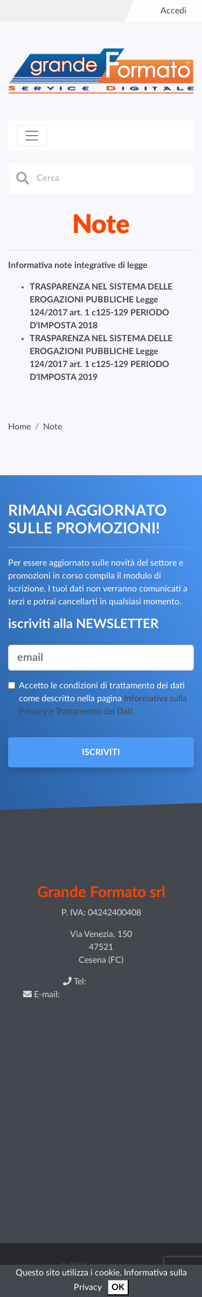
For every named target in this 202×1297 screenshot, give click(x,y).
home (101, 1027)
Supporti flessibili (101, 1175)
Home (19, 426)
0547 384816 (113, 981)
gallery (101, 1052)
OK (118, 1287)
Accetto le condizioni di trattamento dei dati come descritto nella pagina (103, 698)
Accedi (173, 10)
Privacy (101, 1078)
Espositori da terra (101, 1162)
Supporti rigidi (101, 1123)
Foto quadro (101, 1188)
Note (101, 1091)
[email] (101, 658)
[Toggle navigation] (32, 135)
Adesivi (101, 1136)
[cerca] (101, 179)
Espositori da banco (101, 1149)
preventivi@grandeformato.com (119, 994)
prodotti (101, 1039)
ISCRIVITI (101, 752)
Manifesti (101, 1201)
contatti (101, 1065)
